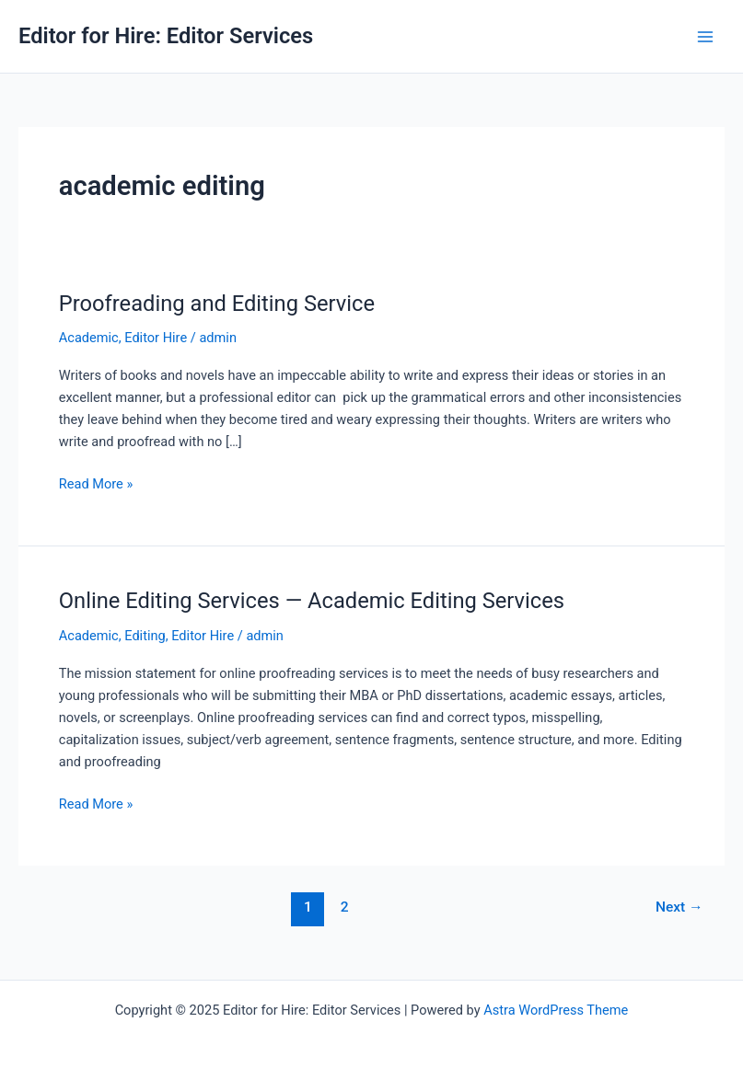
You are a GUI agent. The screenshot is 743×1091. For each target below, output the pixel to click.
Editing (144, 635)
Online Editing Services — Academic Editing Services (311, 601)
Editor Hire (155, 337)
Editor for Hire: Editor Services (165, 36)
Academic (89, 337)
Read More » (96, 484)
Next (679, 907)
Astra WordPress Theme (555, 1010)
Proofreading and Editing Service (217, 303)
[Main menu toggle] (705, 36)
